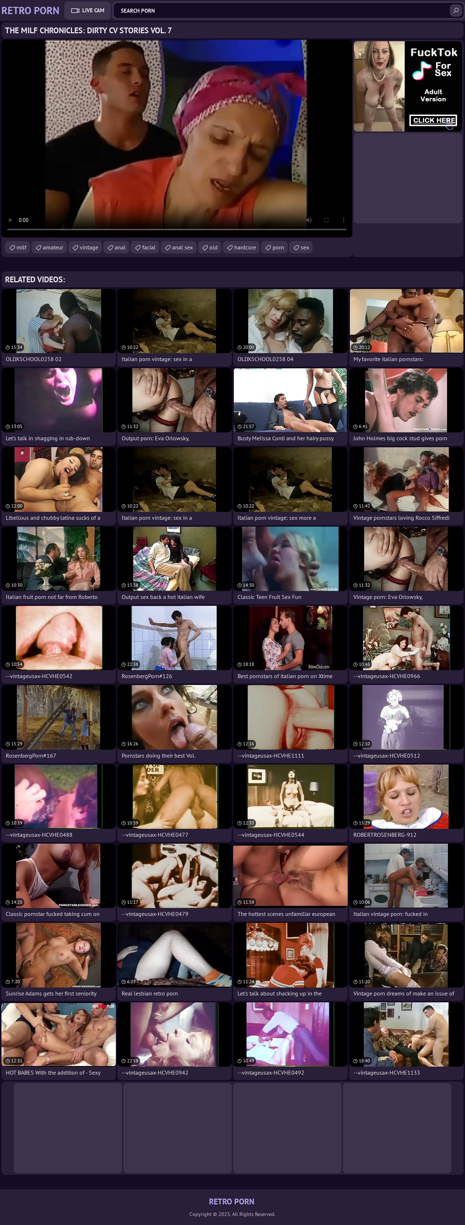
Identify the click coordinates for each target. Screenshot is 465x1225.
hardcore (245, 247)
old (213, 247)
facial (149, 247)
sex (305, 247)
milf (21, 247)
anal (120, 247)
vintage (89, 247)
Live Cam (93, 10)
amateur (53, 247)
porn (278, 247)
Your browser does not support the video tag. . (176, 138)
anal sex (182, 247)
